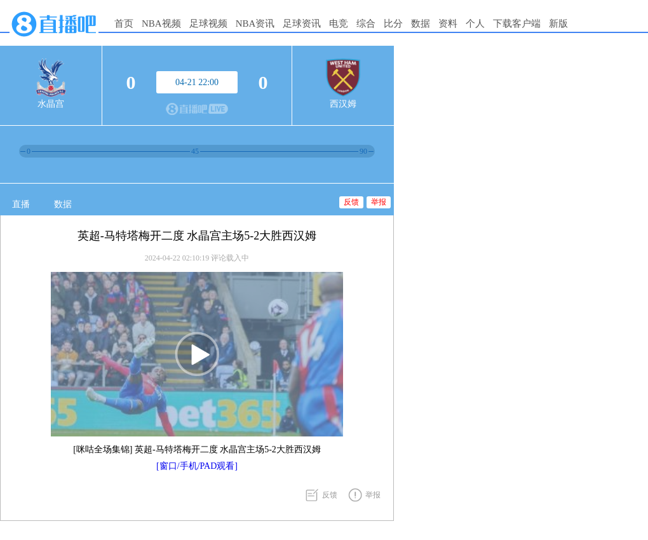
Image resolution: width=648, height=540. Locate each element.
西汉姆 (343, 104)
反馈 (351, 202)
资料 (447, 23)
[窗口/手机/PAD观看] (197, 466)
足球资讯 (302, 23)
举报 (378, 202)
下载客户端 (517, 23)
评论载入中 (230, 257)
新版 (558, 23)
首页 (123, 23)
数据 (420, 23)
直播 (21, 204)
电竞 (338, 23)
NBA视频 (161, 23)
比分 (393, 23)
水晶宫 (50, 104)
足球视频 (208, 23)
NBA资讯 (255, 23)
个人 (475, 23)
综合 (365, 23)
